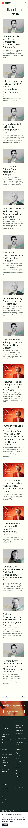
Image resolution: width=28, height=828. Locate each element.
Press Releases (6, 800)
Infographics (19, 767)
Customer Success (7, 754)
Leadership (5, 791)
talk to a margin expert (14, 711)
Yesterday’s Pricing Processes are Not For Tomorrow (13, 301)
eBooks (17, 759)
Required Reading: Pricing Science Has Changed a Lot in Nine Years (13, 386)
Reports (18, 764)
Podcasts (18, 776)
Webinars (18, 770)
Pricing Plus (5, 725)
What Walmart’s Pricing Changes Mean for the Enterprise (13, 170)
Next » (23, 696)
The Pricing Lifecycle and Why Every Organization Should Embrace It (13, 212)
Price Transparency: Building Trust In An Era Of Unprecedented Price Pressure (13, 87)
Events (3, 803)
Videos (17, 779)
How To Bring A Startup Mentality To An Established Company (13, 256)
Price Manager (6, 728)
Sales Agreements (6, 739)
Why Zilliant (5, 788)
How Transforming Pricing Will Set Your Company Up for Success (13, 343)
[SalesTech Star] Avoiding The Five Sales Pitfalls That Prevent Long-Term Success (13, 620)
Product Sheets (20, 761)
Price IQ (4, 731)
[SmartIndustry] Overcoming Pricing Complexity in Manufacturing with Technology (13, 666)
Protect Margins (20, 730)
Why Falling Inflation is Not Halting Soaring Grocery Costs (13, 128)
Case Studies (19, 756)
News (3, 797)
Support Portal (5, 757)
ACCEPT (5, 824)
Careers (4, 794)
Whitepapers (19, 773)
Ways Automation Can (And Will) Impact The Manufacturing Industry (13, 529)
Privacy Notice (9, 821)
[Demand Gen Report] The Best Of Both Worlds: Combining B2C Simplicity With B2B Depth (13, 573)
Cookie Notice (21, 819)
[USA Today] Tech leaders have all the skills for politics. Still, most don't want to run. (13, 486)
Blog (17, 753)
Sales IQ (4, 742)
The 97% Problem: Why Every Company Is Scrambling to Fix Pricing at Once (13, 42)
